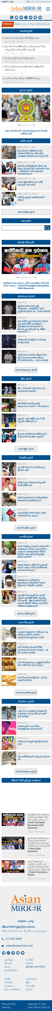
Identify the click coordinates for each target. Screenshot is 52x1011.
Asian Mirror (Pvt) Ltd (39, 1007)
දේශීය (7, 978)
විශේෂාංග (9, 985)
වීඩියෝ (8, 963)
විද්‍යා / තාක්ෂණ (12, 989)
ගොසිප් (29, 959)
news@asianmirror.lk (19, 945)
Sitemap (6, 1007)
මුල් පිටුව (8, 959)
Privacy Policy (9, 1003)
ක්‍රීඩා (28, 982)
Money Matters (35, 966)
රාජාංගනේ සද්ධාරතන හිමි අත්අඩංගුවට (22, 37)
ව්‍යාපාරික (30, 985)
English (5, 1)
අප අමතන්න (10, 970)
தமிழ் (11, 1)
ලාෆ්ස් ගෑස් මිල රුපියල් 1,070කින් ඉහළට (23, 78)
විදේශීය (8, 982)
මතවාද (29, 963)
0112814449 (14, 939)
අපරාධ (29, 989)
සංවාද (7, 966)
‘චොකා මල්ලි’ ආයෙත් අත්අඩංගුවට (15, 24)
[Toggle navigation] (48, 9)
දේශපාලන (31, 978)
